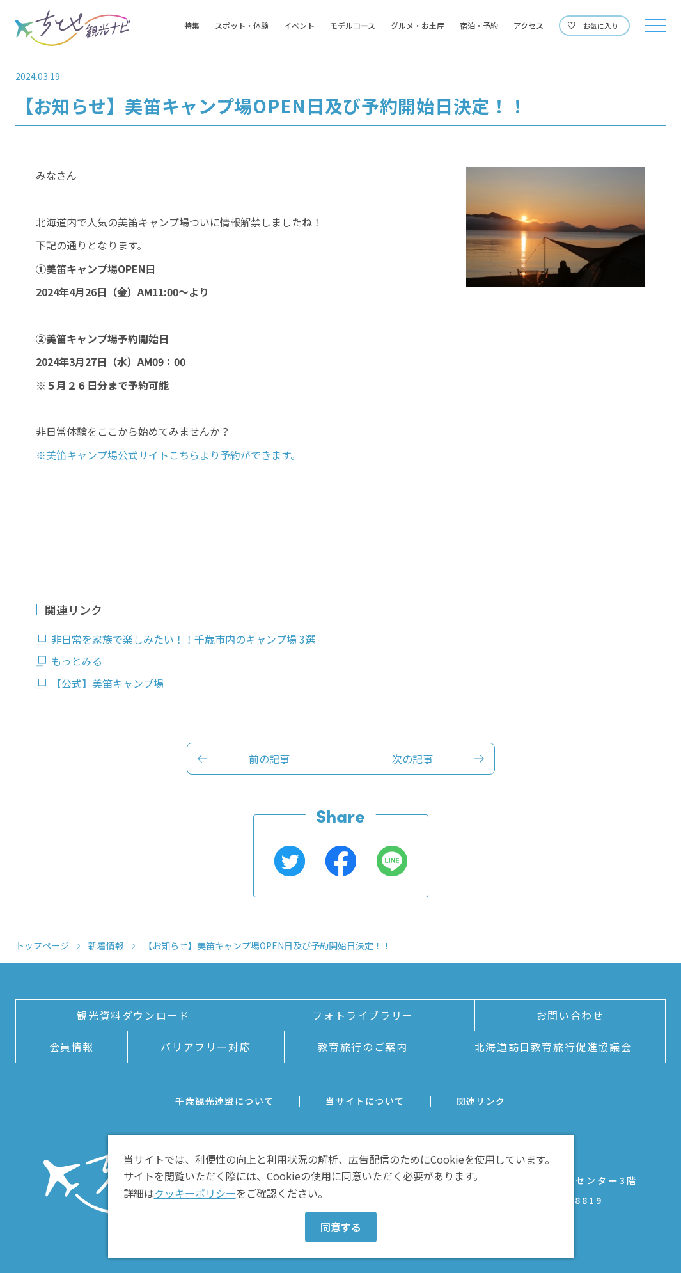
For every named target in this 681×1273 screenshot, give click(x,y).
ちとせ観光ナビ (72, 28)
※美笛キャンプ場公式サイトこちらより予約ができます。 (168, 455)
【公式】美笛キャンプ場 (107, 683)
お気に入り (600, 25)
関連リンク (481, 1101)
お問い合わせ (570, 1015)
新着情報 (106, 945)
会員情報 (71, 1046)
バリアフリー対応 (205, 1046)
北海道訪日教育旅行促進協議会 (553, 1046)
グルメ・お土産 (417, 25)
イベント (299, 25)
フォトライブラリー (362, 1015)
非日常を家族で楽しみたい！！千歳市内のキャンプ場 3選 (183, 639)
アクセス (528, 25)
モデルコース (352, 25)
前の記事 (269, 758)
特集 (192, 25)
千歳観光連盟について (224, 1101)
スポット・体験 (242, 25)
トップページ (42, 945)
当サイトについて (364, 1101)
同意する (340, 1227)
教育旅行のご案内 (363, 1046)
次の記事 (412, 758)
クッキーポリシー (195, 1193)
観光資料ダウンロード (133, 1015)
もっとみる (76, 660)
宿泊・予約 (479, 25)
